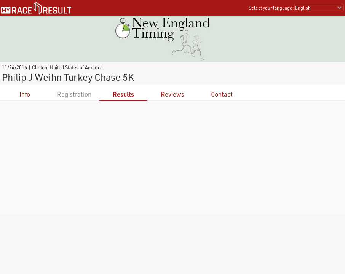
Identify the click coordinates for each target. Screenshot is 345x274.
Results (123, 94)
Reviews (172, 94)
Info (24, 94)
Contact (222, 94)
